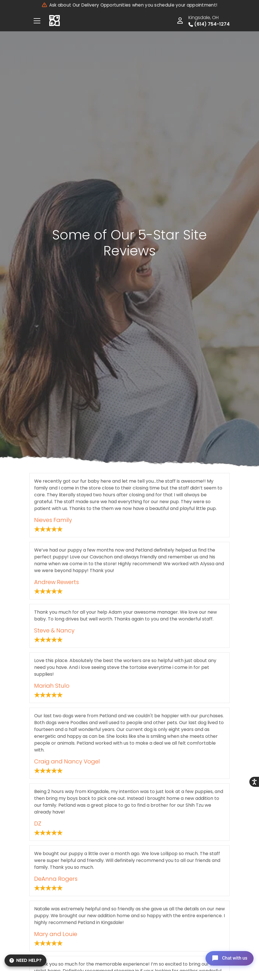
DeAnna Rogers (55, 879)
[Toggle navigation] (37, 20)
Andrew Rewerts (56, 582)
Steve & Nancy (54, 630)
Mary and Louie (55, 934)
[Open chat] (228, 957)
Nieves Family (53, 520)
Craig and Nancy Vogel (67, 761)
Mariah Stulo (51, 686)
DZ (37, 823)
